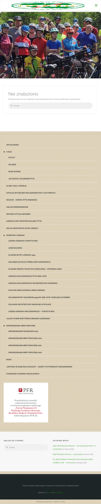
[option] (50, 65)
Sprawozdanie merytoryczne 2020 (25, 352)
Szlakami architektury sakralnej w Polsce (29, 304)
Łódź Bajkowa (15, 248)
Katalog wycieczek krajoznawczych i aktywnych (30, 193)
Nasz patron (14, 171)
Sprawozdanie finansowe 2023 (23, 331)
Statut (11, 157)
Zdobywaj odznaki (15, 235)
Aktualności (12, 145)
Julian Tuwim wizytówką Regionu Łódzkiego (28, 318)
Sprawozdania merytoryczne (20, 326)
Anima (49, 492)
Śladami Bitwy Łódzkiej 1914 (21, 255)
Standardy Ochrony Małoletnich (22, 374)
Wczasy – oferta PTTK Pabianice (21, 200)
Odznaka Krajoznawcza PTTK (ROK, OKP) (27, 276)
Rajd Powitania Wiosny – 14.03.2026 (67, 454)
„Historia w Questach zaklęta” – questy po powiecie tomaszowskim (39, 367)
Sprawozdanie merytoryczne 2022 (25, 338)
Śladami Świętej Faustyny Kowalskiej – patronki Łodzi (35, 269)
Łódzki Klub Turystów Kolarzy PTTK (24, 221)
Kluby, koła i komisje (16, 186)
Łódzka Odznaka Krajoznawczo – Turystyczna (31, 311)
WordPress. (58, 492)
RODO (8, 359)
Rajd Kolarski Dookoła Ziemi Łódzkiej (26, 290)
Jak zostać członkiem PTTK (21, 179)
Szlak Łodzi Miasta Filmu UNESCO (22, 228)
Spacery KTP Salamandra (18, 214)
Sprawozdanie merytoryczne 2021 (25, 345)
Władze (12, 164)
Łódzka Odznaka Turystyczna (23, 241)
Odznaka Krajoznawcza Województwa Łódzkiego (32, 283)
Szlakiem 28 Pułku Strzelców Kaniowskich (29, 262)
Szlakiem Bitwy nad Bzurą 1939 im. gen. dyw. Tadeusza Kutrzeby (39, 297)
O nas (9, 152)
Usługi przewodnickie (17, 207)
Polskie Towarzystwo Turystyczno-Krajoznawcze (27, 15)
